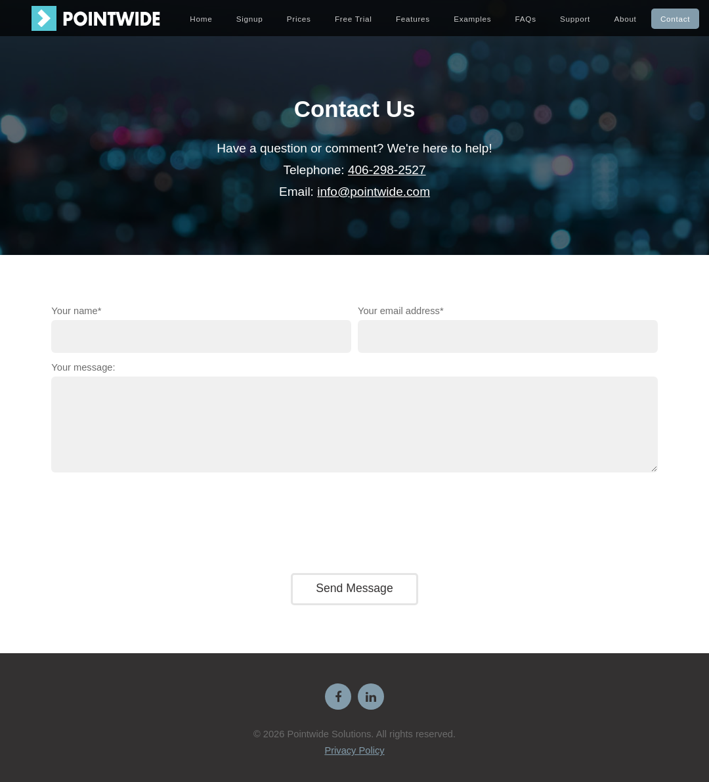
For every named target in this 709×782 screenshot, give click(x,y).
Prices (299, 18)
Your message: (83, 367)
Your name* (76, 311)
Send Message (354, 588)
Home (201, 18)
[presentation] (354, 520)
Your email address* (401, 311)
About (625, 18)
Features (413, 18)
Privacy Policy (354, 750)
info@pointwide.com (373, 191)
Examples (472, 18)
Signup (249, 18)
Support (575, 18)
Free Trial (353, 18)
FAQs (525, 18)
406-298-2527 (387, 170)
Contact (675, 18)
